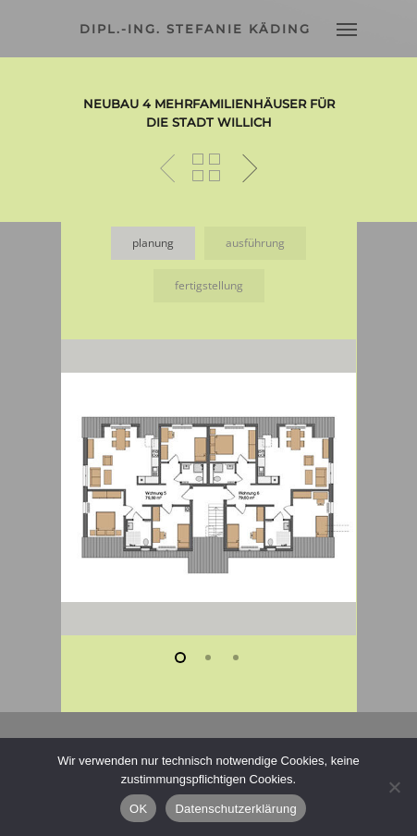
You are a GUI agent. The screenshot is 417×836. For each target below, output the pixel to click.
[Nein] (394, 787)
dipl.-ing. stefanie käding (195, 28)
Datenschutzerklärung (235, 809)
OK (138, 809)
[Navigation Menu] (347, 28)
